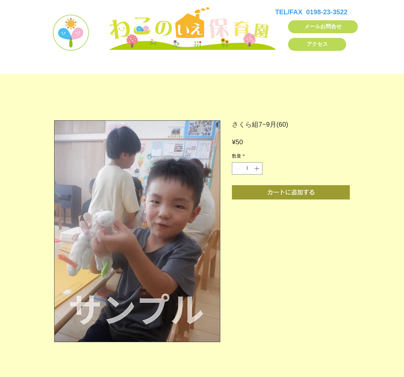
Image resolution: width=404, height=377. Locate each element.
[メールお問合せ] (323, 26)
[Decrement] (237, 168)
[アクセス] (317, 44)
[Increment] (257, 168)
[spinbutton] (247, 168)
